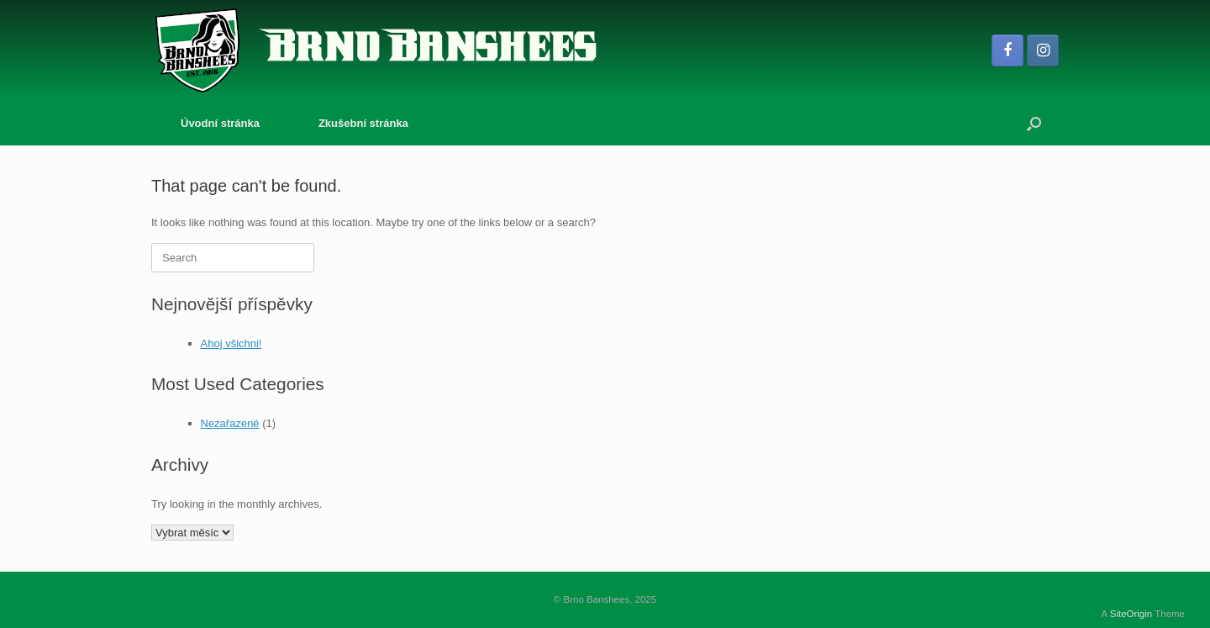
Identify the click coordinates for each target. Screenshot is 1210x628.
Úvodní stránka (220, 123)
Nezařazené (230, 423)
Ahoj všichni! (231, 343)
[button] (1034, 123)
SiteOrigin (1131, 614)
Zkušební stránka (363, 123)
